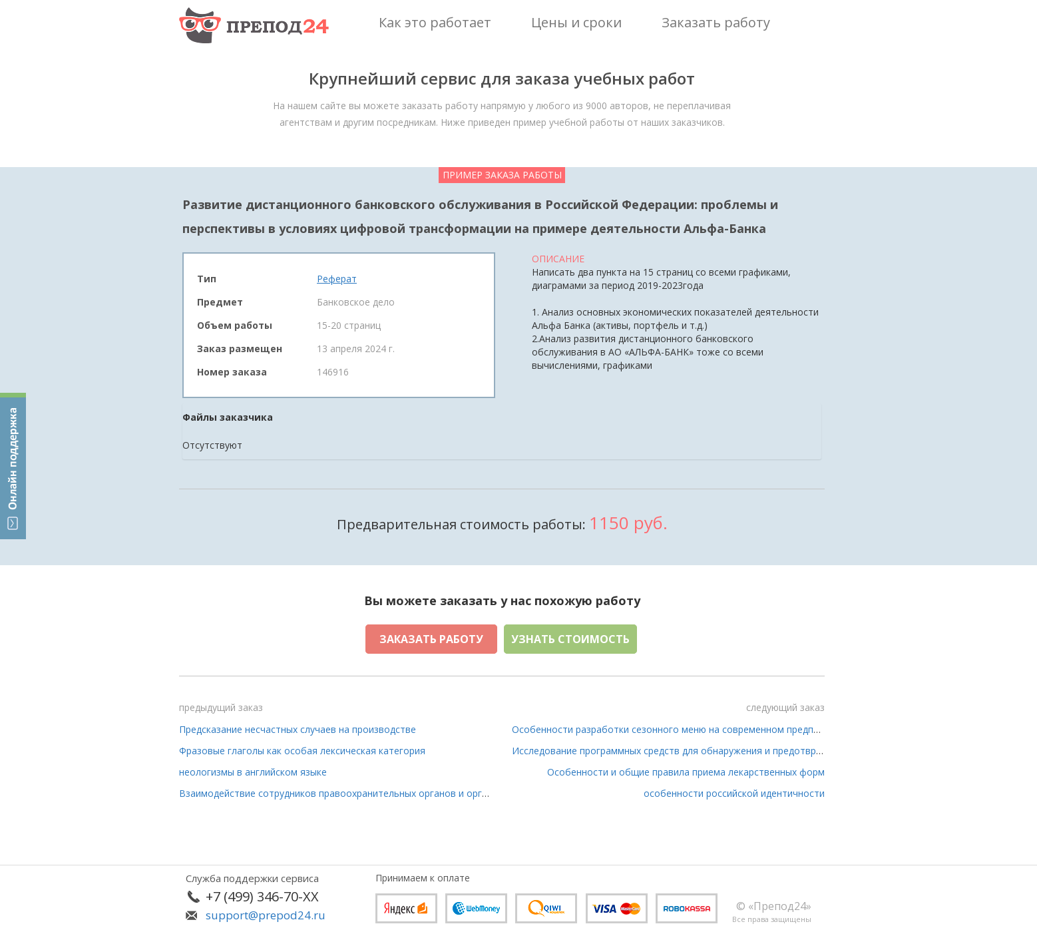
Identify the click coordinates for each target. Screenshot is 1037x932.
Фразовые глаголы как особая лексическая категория (302, 750)
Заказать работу (431, 639)
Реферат (337, 278)
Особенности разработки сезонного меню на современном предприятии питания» (701, 729)
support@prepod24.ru (265, 915)
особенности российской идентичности (734, 793)
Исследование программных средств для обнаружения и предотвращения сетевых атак (713, 750)
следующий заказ (785, 707)
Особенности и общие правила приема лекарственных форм (686, 772)
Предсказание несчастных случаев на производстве (297, 729)
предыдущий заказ (221, 707)
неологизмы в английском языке (253, 772)
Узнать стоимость (570, 639)
